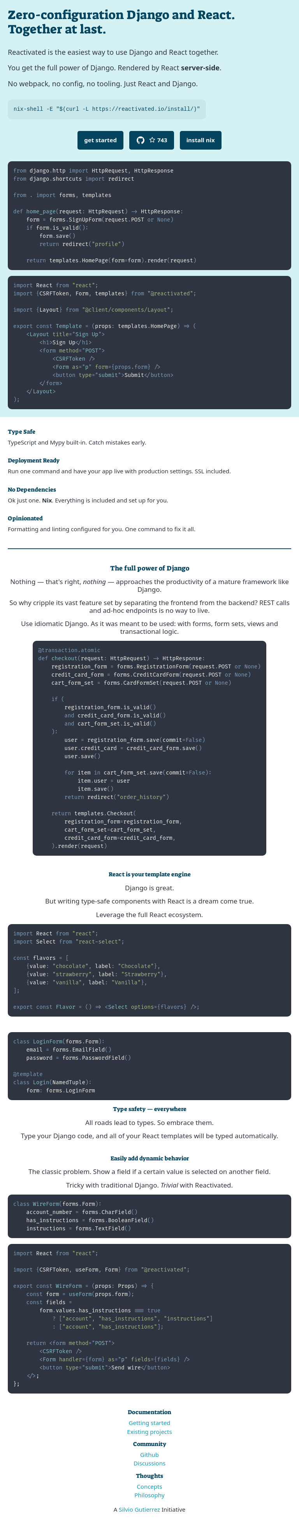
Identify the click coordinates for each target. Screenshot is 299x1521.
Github (149, 1454)
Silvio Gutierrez (139, 1509)
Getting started (150, 1423)
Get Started (100, 140)
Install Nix (200, 140)
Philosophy (149, 1495)
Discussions (149, 1463)
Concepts (149, 1486)
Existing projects (149, 1432)
